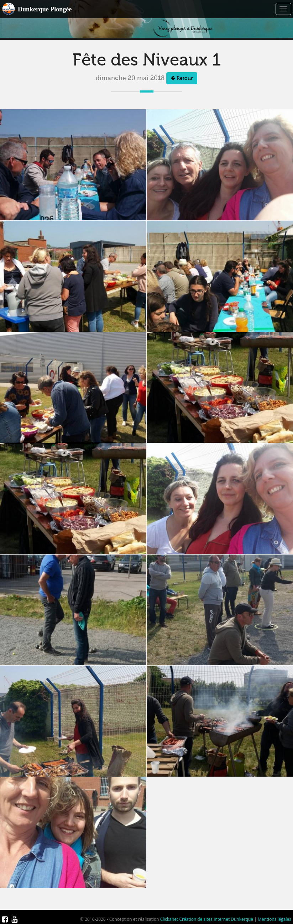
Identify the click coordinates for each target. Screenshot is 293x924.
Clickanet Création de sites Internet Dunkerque (206, 919)
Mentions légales (274, 919)
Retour (182, 78)
